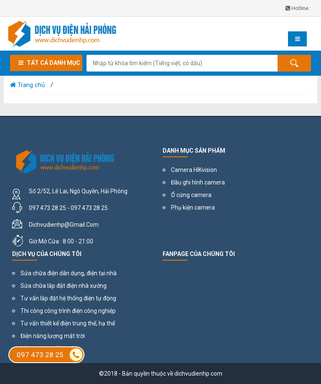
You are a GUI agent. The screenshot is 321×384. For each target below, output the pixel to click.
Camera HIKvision (194, 169)
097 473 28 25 (50, 354)
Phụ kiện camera (193, 207)
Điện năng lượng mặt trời (52, 336)
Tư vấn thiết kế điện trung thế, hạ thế (67, 323)
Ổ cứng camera (191, 195)
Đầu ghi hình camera (198, 182)
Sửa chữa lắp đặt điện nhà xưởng (63, 285)
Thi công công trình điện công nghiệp (68, 310)
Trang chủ (27, 85)
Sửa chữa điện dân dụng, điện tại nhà (68, 273)
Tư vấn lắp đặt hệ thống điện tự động (68, 298)
